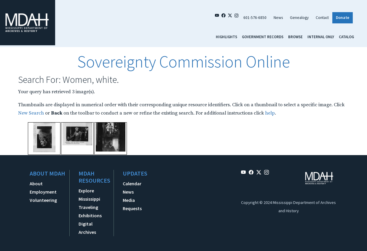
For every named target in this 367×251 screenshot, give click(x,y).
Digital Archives (87, 228)
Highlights (226, 36)
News (278, 17)
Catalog (346, 36)
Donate (342, 17)
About (36, 183)
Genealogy (299, 17)
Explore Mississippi (89, 195)
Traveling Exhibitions (90, 211)
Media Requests (132, 204)
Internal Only (320, 36)
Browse (295, 36)
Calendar (132, 183)
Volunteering (43, 200)
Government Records (262, 36)
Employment (43, 192)
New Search (31, 113)
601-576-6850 (255, 17)
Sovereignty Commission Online (183, 61)
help (270, 113)
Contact (322, 17)
